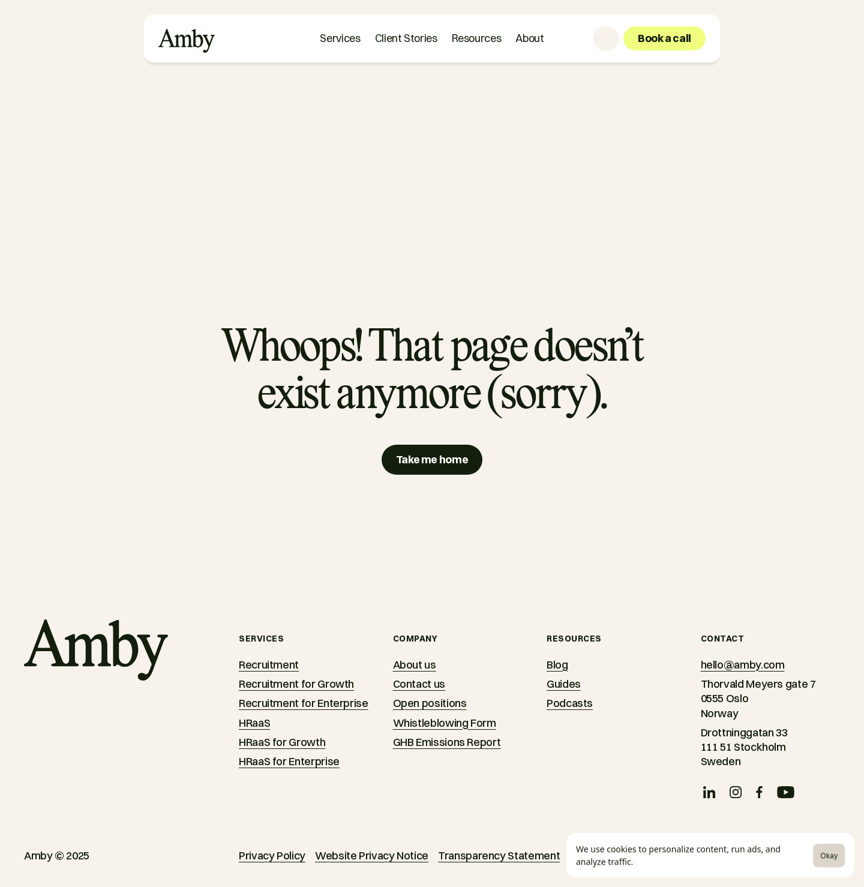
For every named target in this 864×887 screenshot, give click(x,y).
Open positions (430, 703)
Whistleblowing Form (444, 723)
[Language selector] (606, 38)
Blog (557, 665)
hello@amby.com (743, 665)
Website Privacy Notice (371, 855)
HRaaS (254, 723)
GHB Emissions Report (447, 742)
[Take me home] (432, 460)
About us (414, 665)
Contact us (419, 684)
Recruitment (269, 665)
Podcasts (570, 703)
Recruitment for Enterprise (303, 703)
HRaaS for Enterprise (289, 761)
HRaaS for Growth (282, 742)
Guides (564, 684)
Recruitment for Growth (296, 684)
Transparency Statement (499, 855)
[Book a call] (664, 38)
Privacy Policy (272, 855)
